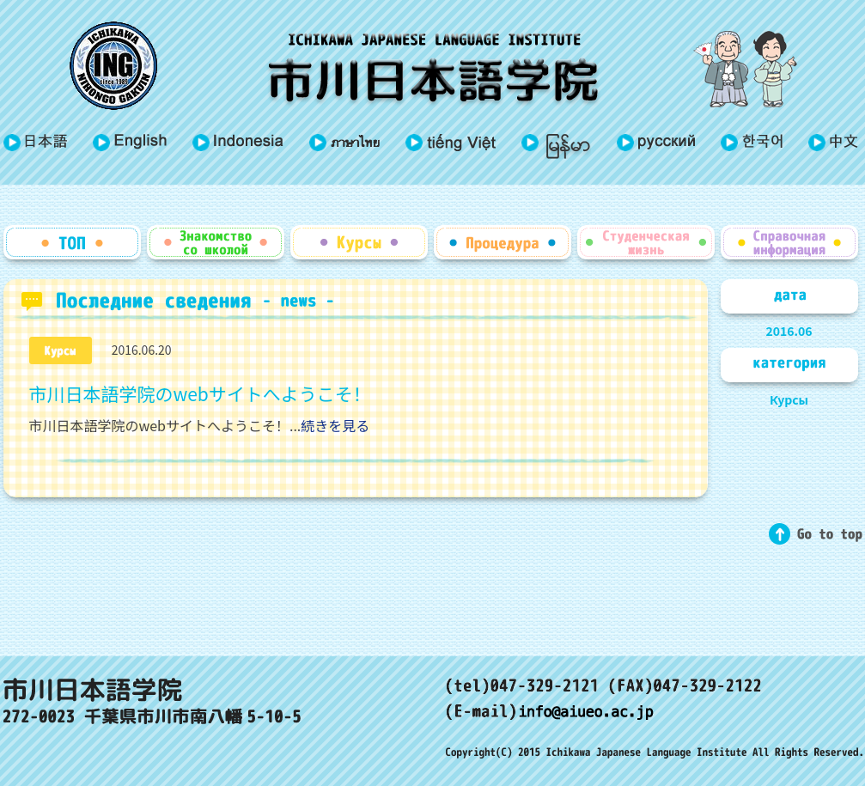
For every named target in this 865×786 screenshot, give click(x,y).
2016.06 (788, 330)
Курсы (789, 399)
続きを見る (335, 425)
